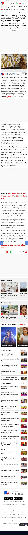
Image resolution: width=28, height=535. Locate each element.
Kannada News (4, 13)
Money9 (14, 520)
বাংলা (21, 1)
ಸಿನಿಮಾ (21, 7)
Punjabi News (21, 515)
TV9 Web (6, 73)
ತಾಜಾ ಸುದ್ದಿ (5, 7)
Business (11, 13)
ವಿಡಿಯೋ (6, 10)
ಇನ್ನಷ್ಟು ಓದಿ (23, 325)
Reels (3, 449)
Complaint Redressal (13, 507)
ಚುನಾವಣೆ (16, 10)
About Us (12, 502)
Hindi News (6, 512)
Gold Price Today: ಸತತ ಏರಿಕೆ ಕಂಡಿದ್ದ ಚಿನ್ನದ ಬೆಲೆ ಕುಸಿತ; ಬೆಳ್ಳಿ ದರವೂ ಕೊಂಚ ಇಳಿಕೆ (14, 196)
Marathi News (13, 512)
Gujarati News (13, 515)
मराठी (13, 1)
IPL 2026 (13, 7)
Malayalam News (12, 518)
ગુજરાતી (17, 1)
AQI (13, 4)
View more (23, 350)
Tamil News (3, 518)
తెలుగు (9, 1)
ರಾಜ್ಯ (17, 7)
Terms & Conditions (20, 504)
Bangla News (6, 515)
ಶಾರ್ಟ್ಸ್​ (10, 10)
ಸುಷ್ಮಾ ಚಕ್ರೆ (15, 73)
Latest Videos (6, 383)
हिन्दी (6, 1)
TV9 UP (24, 518)
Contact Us (6, 502)
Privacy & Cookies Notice (8, 504)
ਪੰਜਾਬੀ (25, 1)
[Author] (2, 74)
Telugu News (21, 512)
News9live (19, 518)
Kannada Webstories (8, 324)
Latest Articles (6, 350)
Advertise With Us (19, 502)
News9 (2, 1)
